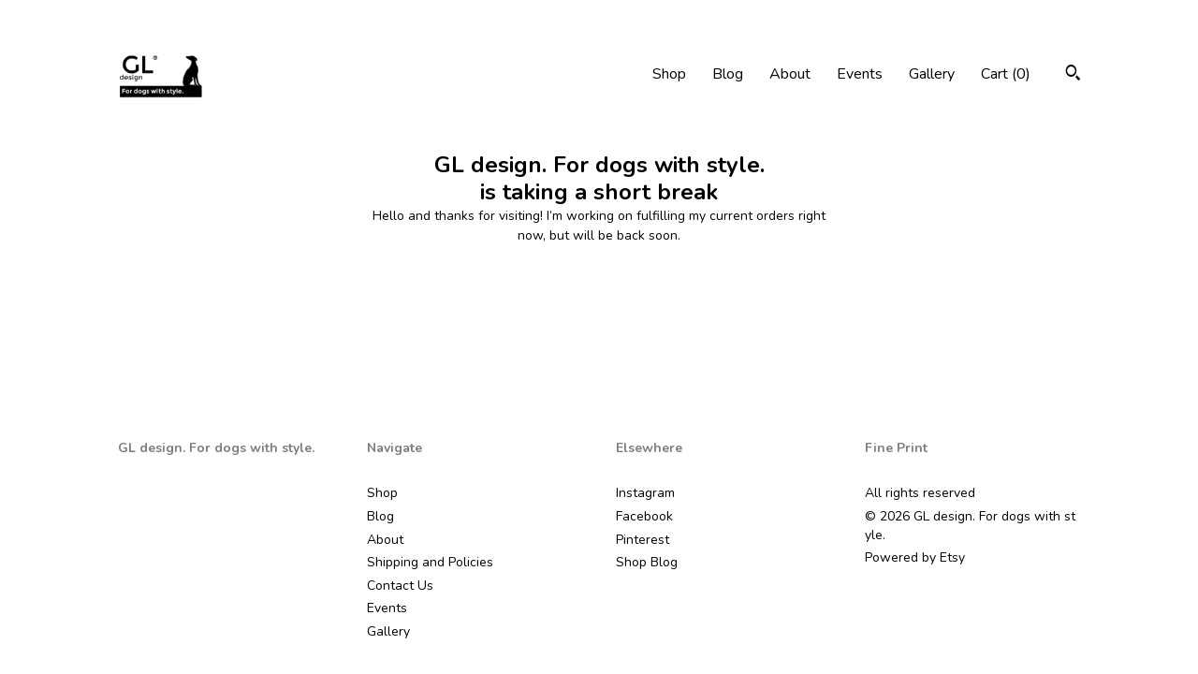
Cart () (1005, 74)
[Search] (1073, 75)
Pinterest (642, 540)
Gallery (932, 74)
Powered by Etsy (915, 557)
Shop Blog (647, 562)
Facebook (644, 516)
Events (860, 74)
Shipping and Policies (430, 562)
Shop (669, 74)
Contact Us (400, 585)
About (790, 74)
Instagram (645, 493)
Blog (727, 74)
